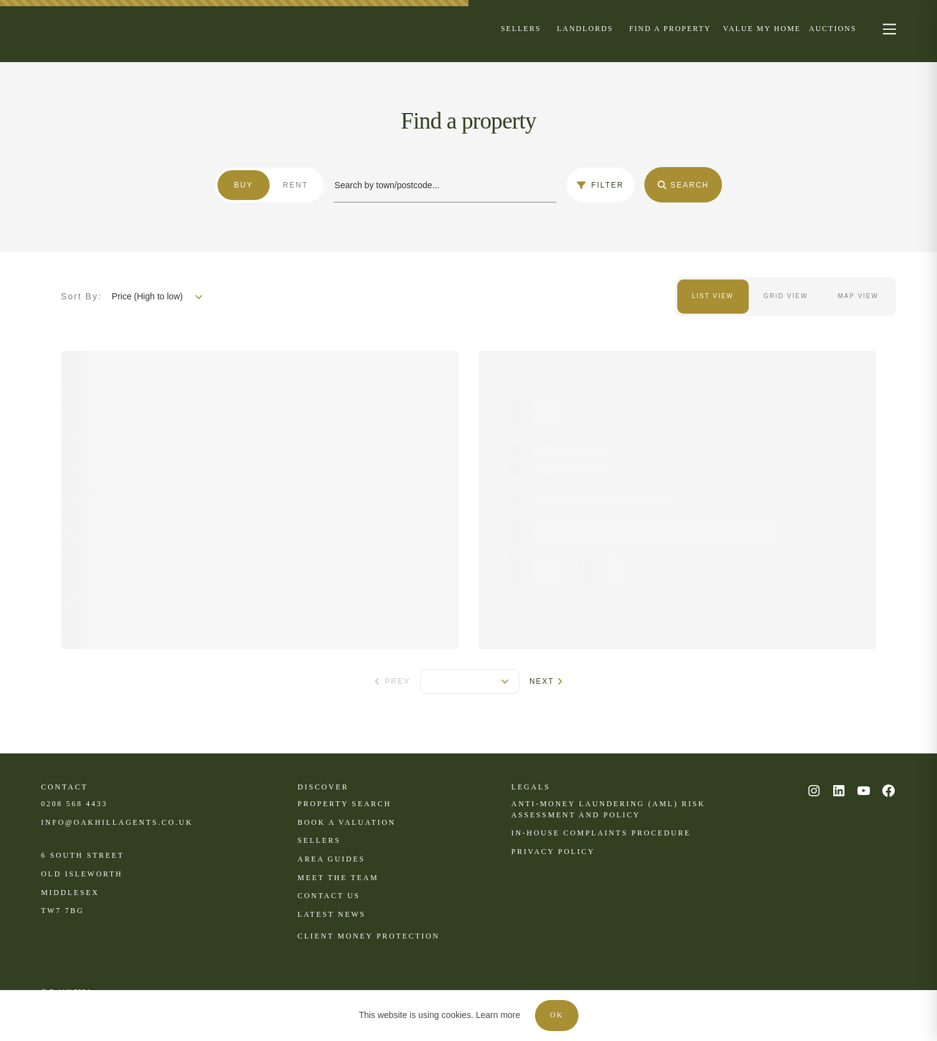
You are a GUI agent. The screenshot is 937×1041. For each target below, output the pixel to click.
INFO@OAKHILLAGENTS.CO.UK (117, 822)
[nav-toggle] (887, 28)
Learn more (498, 1015)
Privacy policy (553, 851)
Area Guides (331, 859)
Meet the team (338, 877)
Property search (344, 803)
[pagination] (469, 681)
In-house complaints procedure (601, 833)
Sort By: (81, 296)
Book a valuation (347, 822)
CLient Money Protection (369, 936)
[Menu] (521, 28)
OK (556, 1015)
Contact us (329, 895)
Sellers (319, 840)
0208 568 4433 (74, 803)
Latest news (332, 914)
